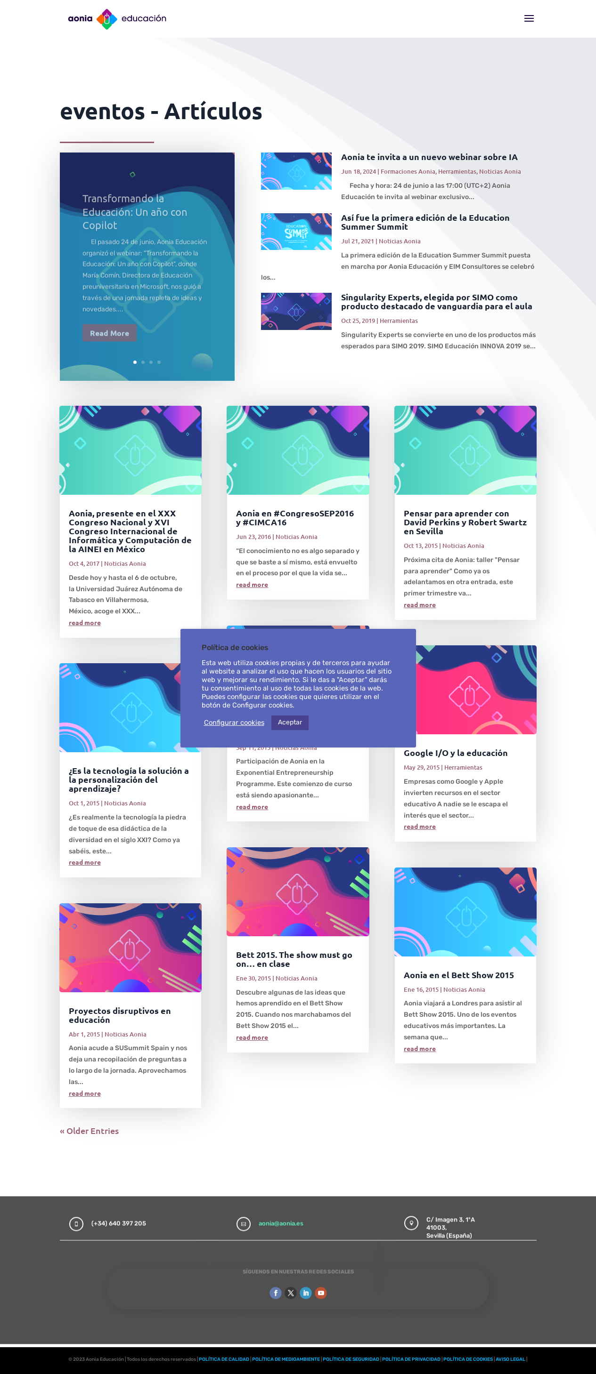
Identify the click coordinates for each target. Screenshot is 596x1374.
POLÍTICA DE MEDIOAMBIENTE (286, 1359)
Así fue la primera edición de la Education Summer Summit (425, 222)
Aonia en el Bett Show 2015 (459, 974)
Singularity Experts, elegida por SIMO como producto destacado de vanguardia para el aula (436, 301)
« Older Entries (89, 1130)
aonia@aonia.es (281, 1213)
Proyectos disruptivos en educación (120, 1015)
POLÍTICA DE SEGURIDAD (351, 1359)
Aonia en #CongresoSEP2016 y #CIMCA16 (295, 517)
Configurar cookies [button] (234, 722)
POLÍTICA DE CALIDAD (224, 1359)
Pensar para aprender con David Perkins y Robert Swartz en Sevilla (465, 521)
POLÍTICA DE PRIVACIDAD (411, 1359)
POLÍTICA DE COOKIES (468, 1359)
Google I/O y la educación (456, 752)
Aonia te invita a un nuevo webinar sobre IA (429, 156)
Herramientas (457, 171)
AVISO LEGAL (510, 1359)
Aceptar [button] (290, 722)
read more (85, 622)
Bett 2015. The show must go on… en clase (294, 959)
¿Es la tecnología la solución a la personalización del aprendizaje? (129, 779)
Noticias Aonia (500, 171)
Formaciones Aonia (408, 171)
